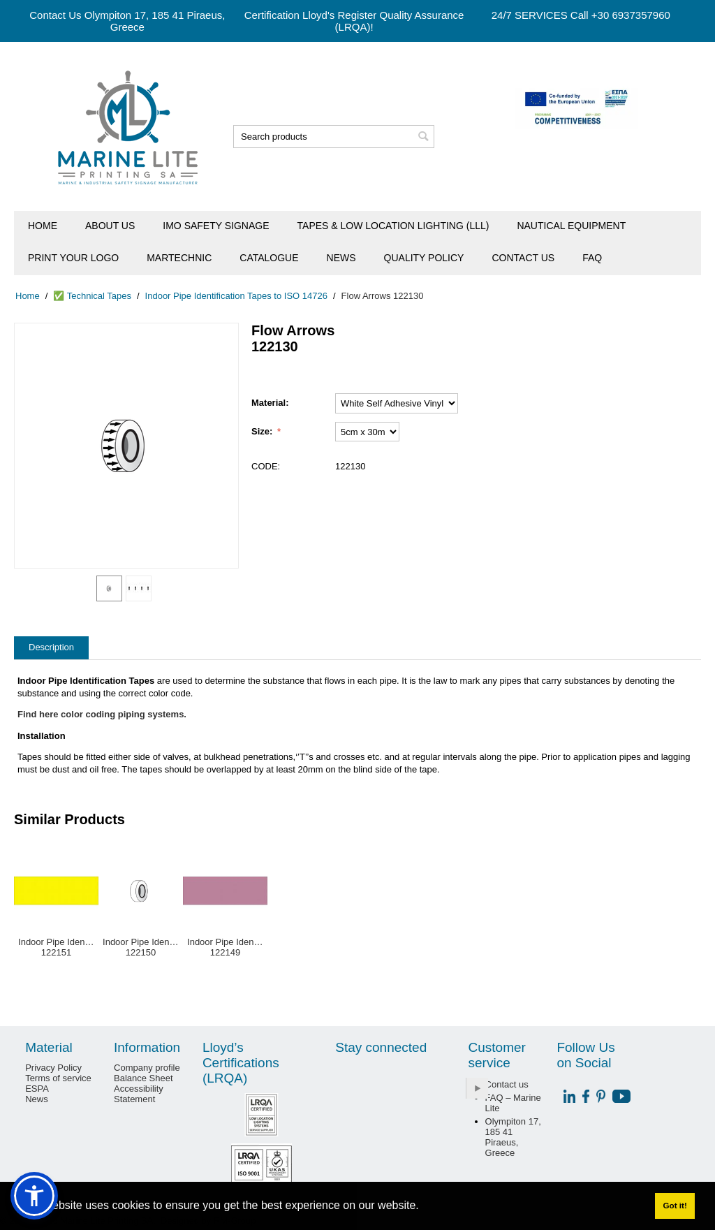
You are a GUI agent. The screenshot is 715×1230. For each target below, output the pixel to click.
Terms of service (58, 1078)
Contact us (523, 257)
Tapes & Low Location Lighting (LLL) (393, 225)
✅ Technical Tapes (92, 296)
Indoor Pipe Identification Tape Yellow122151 (56, 947)
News (341, 257)
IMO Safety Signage (216, 225)
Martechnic (179, 257)
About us (110, 225)
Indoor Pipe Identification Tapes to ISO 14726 (236, 296)
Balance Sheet (143, 1078)
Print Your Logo (73, 257)
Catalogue (268, 257)
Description (51, 647)
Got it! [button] (674, 1205)
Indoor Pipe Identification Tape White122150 (141, 947)
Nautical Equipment (571, 225)
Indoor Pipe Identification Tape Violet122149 (225, 947)
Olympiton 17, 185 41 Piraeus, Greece (513, 1137)
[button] (34, 1196)
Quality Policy (424, 257)
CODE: (265, 466)
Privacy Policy (53, 1067)
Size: (263, 431)
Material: (269, 402)
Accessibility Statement (138, 1093)
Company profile (147, 1067)
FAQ (592, 257)
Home (42, 225)
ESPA (37, 1088)
